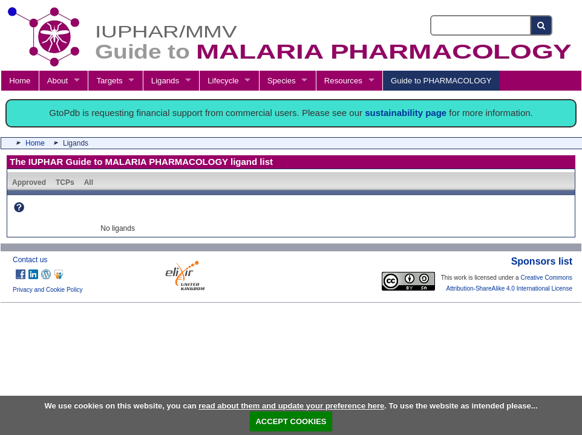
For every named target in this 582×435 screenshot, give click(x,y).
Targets (109, 80)
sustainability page (405, 113)
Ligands (165, 80)
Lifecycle (223, 80)
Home (19, 80)
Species (281, 80)
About (57, 80)
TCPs (65, 182)
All (88, 182)
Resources (343, 80)
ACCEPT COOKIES (290, 421)
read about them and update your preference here (291, 405)
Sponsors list (541, 261)
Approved (29, 182)
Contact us (30, 260)
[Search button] (541, 25)
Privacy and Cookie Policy (48, 289)
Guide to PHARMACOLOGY (441, 80)
